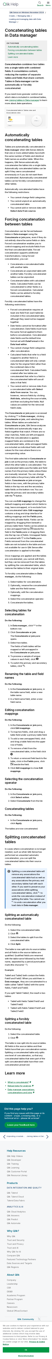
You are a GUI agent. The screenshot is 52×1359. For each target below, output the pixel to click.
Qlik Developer (14, 1160)
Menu (48, 5)
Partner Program (15, 1299)
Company (11, 1280)
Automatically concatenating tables (23, 47)
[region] (26, 1340)
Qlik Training (13, 1164)
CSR (9, 1288)
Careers (11, 1303)
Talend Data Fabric (16, 1200)
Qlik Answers (13, 1215)
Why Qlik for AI (14, 1251)
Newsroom (12, 1307)
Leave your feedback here (21, 1125)
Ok (26, 1350)
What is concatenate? (18, 1082)
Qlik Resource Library (17, 1175)
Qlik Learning (13, 1167)
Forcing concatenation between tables (25, 50)
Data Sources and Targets (19, 1263)
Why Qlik (11, 1236)
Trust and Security (15, 1240)
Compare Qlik (13, 1255)
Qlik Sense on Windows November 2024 (27, 12)
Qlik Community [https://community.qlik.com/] (25, 1319)
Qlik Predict (12, 1219)
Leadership (12, 1284)
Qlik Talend (12, 1193)
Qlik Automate (13, 1223)
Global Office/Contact (17, 1311)
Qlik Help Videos (15, 1156)
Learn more (13, 57)
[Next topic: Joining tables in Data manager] (38, 1137)
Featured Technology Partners (21, 1259)
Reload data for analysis (19, 1086)
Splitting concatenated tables (21, 53)
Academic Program (16, 1295)
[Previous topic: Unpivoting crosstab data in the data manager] (14, 1137)
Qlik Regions (13, 1267)
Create (12, 16)
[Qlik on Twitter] (39, 1319)
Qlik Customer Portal (17, 1171)
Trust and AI (12, 1248)
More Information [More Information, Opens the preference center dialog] (26, 1356)
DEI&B (9, 1291)
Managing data (24, 16)
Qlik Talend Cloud (15, 1196)
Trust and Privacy (15, 1244)
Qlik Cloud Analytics (16, 1211)
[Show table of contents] (5, 12)
